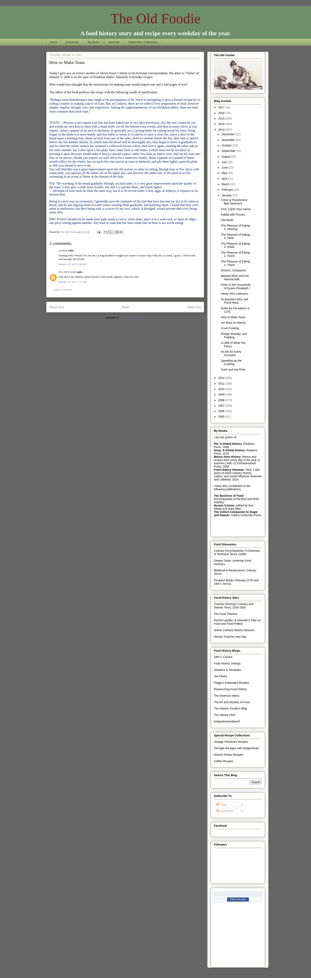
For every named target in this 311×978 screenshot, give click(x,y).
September (229, 151)
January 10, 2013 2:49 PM (73, 264)
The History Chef (224, 715)
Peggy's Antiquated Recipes (231, 682)
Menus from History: (228, 456)
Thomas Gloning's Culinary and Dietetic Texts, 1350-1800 (234, 605)
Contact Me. (72, 42)
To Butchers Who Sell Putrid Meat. (234, 301)
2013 (221, 129)
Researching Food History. (230, 689)
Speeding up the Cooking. (231, 362)
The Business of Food (229, 495)
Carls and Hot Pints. (233, 369)
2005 (221, 416)
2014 (221, 124)
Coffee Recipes (223, 761)
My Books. (94, 42)
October (227, 145)
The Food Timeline (225, 614)
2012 (221, 377)
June (225, 167)
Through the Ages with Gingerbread (236, 748)
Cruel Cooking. (230, 328)
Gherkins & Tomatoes (227, 670)
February (228, 189)
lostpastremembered (227, 721)
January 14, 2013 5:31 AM (73, 281)
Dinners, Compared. (233, 270)
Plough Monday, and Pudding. (234, 335)
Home (53, 42)
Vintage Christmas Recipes (231, 741)
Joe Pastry (220, 676)
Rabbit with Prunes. (233, 214)
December (228, 134)
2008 (221, 400)
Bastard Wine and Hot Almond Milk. (235, 277)
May (225, 173)
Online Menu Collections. (143, 42)
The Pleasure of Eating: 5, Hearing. (235, 227)
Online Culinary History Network (234, 630)
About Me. (114, 42)
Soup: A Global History (229, 450)
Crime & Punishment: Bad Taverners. (234, 201)
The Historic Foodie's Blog (230, 708)
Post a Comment (63, 289)
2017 (221, 107)
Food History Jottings (227, 663)
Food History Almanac (229, 469)
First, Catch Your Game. (236, 209)
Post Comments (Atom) (132, 317)
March (226, 184)
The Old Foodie (155, 18)
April (225, 178)
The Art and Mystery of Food (232, 702)
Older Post (194, 307)
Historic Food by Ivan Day (230, 636)
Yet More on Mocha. (233, 322)
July (225, 162)
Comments (224, 810)
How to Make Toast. (233, 317)
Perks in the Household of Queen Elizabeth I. (235, 286)
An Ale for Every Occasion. (231, 353)
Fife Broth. (227, 220)
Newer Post (56, 307)
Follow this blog (238, 899)
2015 (221, 118)
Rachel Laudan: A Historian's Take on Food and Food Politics (237, 622)
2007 (221, 405)
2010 (221, 389)
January (227, 195)
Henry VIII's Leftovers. (235, 293)
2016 (221, 113)
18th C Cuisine (223, 657)
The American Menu (226, 695)
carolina (63, 250)
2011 (221, 383)
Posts (221, 804)
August (226, 156)
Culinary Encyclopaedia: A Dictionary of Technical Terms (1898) (237, 552)
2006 (221, 411)
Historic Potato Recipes (229, 754)
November (228, 140)
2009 (221, 394)
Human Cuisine (224, 505)
